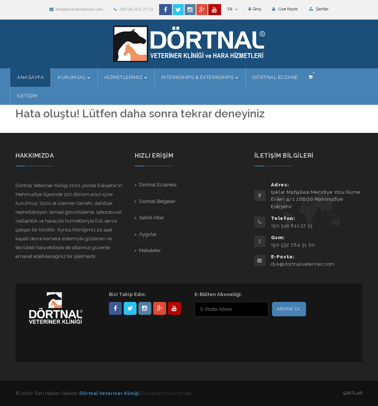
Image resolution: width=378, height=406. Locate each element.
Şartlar (319, 9)
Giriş (254, 9)
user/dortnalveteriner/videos (174, 308)
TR (232, 9)
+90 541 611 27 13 (133, 9)
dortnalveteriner (144, 308)
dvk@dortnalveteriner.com (76, 9)
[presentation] (242, 333)
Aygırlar (148, 234)
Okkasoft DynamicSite (166, 393)
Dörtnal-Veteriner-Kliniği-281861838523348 (115, 308)
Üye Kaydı (285, 9)
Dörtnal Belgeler (157, 201)
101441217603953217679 (159, 308)
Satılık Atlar (151, 217)
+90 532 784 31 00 (293, 245)
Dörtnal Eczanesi (157, 184)
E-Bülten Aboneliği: (218, 294)
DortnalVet (130, 308)
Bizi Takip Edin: (127, 294)
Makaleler (150, 250)
